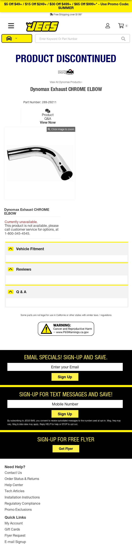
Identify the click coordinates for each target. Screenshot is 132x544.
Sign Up (65, 346)
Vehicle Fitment (30, 218)
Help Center (14, 454)
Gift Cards (54, 448)
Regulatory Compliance (23, 473)
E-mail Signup (57, 460)
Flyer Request (56, 454)
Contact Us (13, 442)
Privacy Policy (83, 531)
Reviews (23, 239)
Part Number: (30, 102)
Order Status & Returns (22, 448)
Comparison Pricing (104, 531)
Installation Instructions (22, 467)
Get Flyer (66, 418)
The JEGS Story (99, 442)
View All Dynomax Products (66, 81)
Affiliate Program (100, 467)
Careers (94, 460)
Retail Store (96, 454)
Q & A (21, 261)
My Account (55, 442)
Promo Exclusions (18, 479)
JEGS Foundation (101, 448)
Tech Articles (15, 460)
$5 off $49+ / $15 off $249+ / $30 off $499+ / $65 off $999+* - (66, 6)
